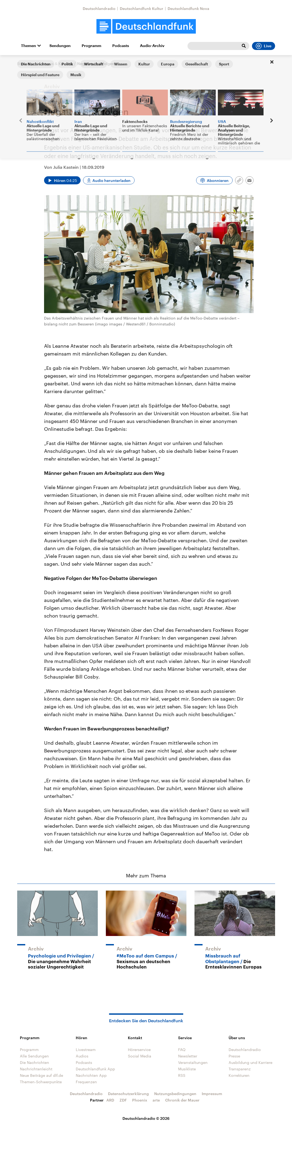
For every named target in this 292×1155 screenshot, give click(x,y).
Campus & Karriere (56, 63)
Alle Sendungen (34, 1056)
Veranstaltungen (193, 1062)
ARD (110, 1100)
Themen (28, 46)
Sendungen (60, 46)
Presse (234, 1056)
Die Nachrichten (34, 1062)
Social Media (139, 1056)
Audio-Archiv (152, 46)
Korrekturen (239, 1075)
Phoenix (139, 1100)
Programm (91, 46)
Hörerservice (139, 1049)
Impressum (212, 1093)
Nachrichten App (91, 1075)
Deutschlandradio (99, 8)
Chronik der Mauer (182, 1100)
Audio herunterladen (111, 180)
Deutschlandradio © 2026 (146, 1118)
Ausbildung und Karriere (250, 1062)
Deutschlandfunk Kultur (141, 8)
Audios (82, 1056)
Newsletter (187, 1056)
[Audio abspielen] (62, 180)
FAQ (182, 1049)
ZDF (123, 1100)
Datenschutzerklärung (128, 1093)
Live (263, 46)
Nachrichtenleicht (36, 1069)
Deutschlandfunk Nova (188, 8)
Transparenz (240, 1069)
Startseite (25, 63)
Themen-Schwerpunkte (41, 1081)
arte (156, 1100)
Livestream (86, 1049)
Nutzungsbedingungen (175, 1093)
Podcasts (120, 46)
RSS (181, 1075)
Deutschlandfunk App (95, 1069)
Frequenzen (86, 1081)
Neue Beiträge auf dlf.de (41, 1075)
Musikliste (187, 1069)
